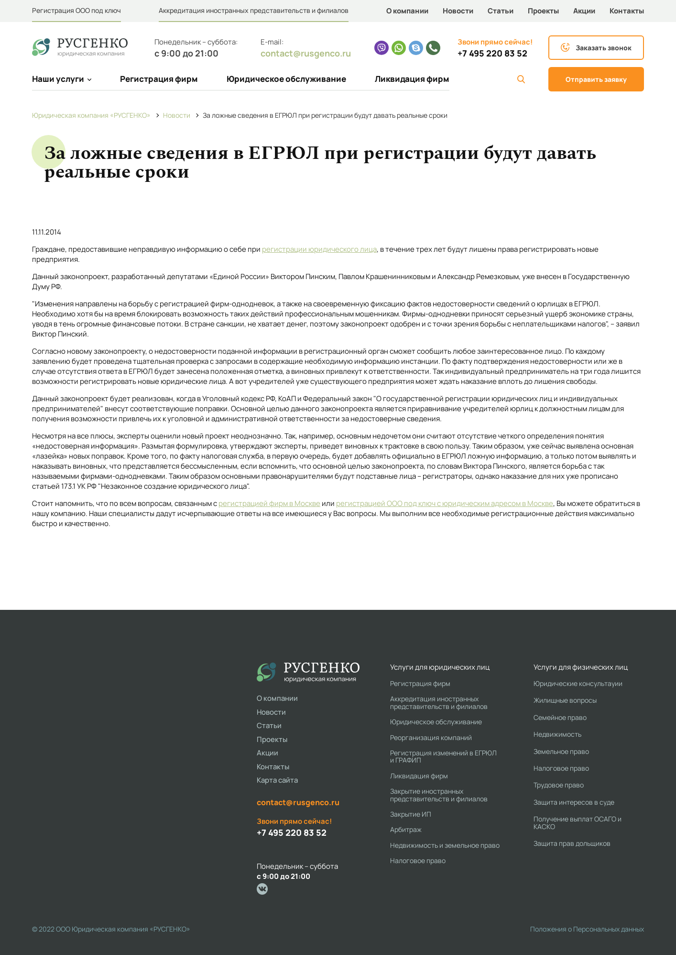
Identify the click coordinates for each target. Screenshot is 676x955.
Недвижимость (557, 734)
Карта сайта (277, 780)
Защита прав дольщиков (572, 843)
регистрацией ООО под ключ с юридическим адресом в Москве (444, 503)
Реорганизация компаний (431, 737)
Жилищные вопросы (565, 700)
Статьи (500, 11)
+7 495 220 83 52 (492, 53)
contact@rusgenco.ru (306, 53)
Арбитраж (406, 829)
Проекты (543, 11)
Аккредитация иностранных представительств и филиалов (254, 10)
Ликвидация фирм (412, 78)
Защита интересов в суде (574, 802)
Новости (458, 11)
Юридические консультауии (578, 683)
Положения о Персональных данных (587, 928)
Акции (584, 11)
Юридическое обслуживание (286, 78)
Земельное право (561, 751)
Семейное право (560, 717)
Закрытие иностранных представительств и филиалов (439, 794)
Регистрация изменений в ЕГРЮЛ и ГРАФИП (443, 756)
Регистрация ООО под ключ (76, 10)
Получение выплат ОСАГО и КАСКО (577, 822)
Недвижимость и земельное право (445, 845)
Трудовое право (559, 784)
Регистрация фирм (159, 78)
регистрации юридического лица (319, 249)
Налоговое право (418, 860)
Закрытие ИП (410, 814)
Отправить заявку (596, 79)
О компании (407, 11)
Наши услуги (61, 78)
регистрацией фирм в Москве (269, 503)
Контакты (627, 11)
